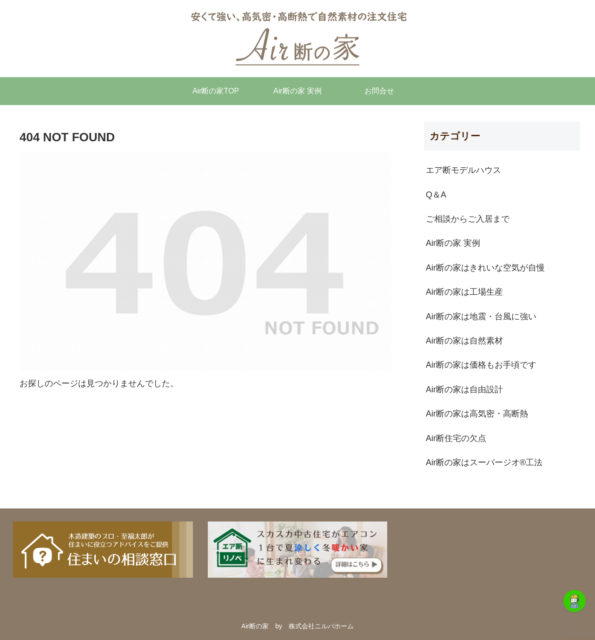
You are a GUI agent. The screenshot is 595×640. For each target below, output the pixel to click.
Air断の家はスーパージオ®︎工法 (484, 462)
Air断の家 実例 (453, 243)
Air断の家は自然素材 (464, 340)
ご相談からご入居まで (467, 219)
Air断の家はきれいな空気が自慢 (485, 267)
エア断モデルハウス (463, 170)
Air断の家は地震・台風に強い (481, 316)
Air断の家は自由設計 (464, 389)
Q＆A (436, 194)
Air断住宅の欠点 (456, 438)
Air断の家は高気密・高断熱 (477, 413)
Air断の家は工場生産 (464, 292)
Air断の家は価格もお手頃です (481, 364)
